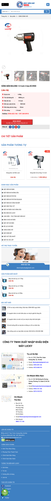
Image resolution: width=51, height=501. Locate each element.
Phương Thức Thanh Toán (10, 452)
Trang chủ (4, 16)
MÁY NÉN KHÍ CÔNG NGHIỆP (12, 203)
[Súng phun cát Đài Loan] (13, 160)
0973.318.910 (37, 391)
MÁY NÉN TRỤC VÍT (9, 206)
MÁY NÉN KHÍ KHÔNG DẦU (11, 192)
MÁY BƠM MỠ (8, 233)
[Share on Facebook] (10, 127)
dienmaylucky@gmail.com (25, 268)
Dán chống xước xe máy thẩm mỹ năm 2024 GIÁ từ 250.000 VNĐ (25, 331)
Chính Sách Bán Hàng (9, 455)
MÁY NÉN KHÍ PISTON (10, 196)
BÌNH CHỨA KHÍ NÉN (9, 219)
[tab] (12, 136)
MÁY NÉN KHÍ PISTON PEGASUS (13, 199)
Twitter (5, 498)
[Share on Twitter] (13, 127)
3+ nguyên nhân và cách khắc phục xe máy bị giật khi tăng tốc (24, 313)
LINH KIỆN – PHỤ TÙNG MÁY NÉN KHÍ (14, 216)
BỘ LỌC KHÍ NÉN (8, 226)
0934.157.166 (37, 389)
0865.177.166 (20, 421)
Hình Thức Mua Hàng (9, 448)
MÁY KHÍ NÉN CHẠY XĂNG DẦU (12, 209)
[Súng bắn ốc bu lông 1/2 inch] (38, 160)
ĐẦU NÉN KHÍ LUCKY (9, 213)
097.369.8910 (20, 435)
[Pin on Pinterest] (16, 127)
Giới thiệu (5, 467)
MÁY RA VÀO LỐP (8, 240)
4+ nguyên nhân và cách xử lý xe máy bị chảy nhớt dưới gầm (23, 319)
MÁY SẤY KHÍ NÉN (9, 223)
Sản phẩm (13, 16)
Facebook (6, 486)
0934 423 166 (25, 265)
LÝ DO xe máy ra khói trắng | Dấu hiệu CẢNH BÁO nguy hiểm (23, 307)
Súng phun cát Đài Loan (13, 173)
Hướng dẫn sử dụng (8, 474)
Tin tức (5, 471)
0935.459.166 (37, 365)
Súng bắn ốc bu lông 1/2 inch (38, 173)
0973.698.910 (37, 367)
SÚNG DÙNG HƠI (23, 16)
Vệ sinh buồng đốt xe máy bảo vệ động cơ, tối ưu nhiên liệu (23, 325)
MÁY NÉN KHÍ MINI (9, 189)
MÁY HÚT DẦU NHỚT (9, 236)
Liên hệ (5, 477)
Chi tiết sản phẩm (12, 136)
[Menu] (5, 4)
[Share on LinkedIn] (19, 127)
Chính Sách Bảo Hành (9, 458)
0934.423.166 (11, 435)
